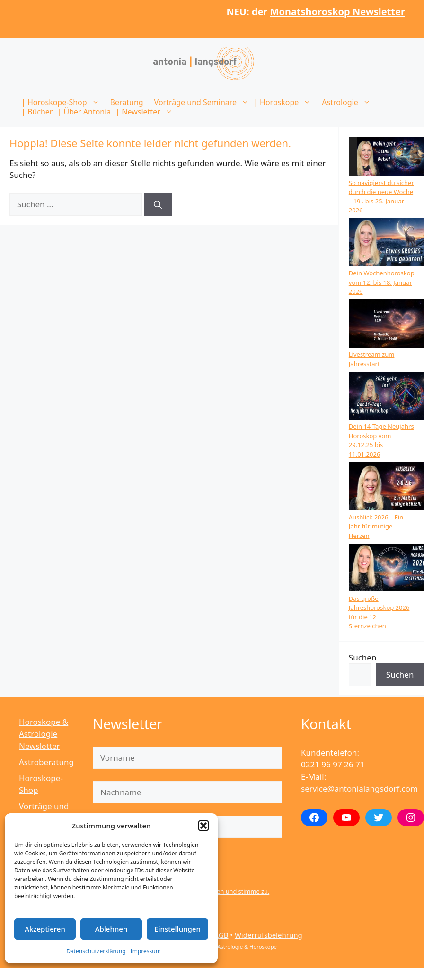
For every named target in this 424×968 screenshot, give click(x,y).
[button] (203, 825)
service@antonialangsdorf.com (359, 788)
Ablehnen (111, 928)
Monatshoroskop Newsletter (337, 11)
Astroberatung (46, 762)
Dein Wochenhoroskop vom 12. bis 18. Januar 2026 (382, 282)
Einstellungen (177, 928)
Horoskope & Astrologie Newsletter (43, 733)
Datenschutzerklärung (95, 951)
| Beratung (123, 102)
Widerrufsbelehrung (268, 935)
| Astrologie (344, 102)
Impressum (146, 951)
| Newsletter (145, 111)
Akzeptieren (45, 928)
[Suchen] (158, 204)
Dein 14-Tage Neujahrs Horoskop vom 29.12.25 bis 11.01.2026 (381, 440)
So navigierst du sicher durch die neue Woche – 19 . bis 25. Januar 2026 (381, 196)
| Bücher (37, 111)
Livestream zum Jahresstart (372, 359)
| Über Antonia (84, 111)
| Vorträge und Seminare (199, 102)
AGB (221, 935)
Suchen (363, 657)
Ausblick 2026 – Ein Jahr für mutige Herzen (376, 526)
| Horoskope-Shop (61, 102)
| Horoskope (283, 102)
